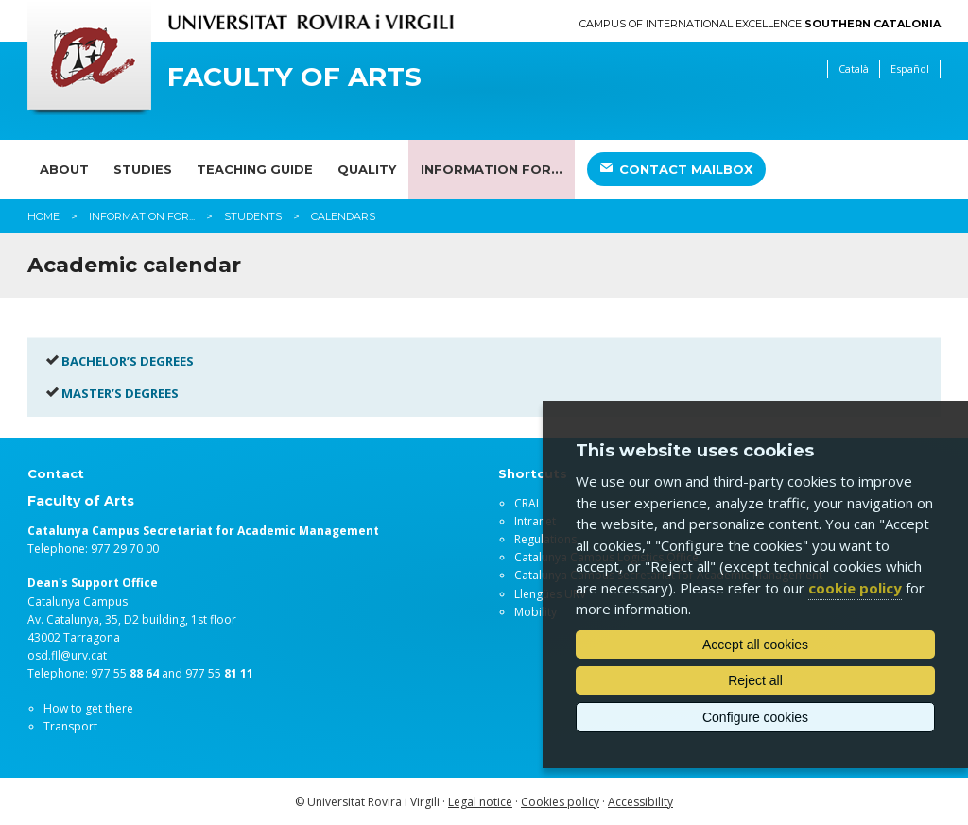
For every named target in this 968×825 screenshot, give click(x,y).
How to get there (88, 708)
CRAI (526, 503)
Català (853, 68)
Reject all (755, 680)
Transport (70, 726)
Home (43, 216)
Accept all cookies (755, 644)
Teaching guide (255, 169)
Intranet (535, 521)
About (64, 169)
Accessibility (640, 802)
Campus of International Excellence (760, 24)
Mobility (535, 612)
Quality (366, 169)
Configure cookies (755, 717)
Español (909, 68)
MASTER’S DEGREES (120, 393)
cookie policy (855, 587)
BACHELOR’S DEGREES (127, 361)
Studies (142, 169)
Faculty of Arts (294, 77)
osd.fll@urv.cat (67, 655)
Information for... (491, 169)
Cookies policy (560, 802)
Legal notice (480, 802)
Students (253, 216)
